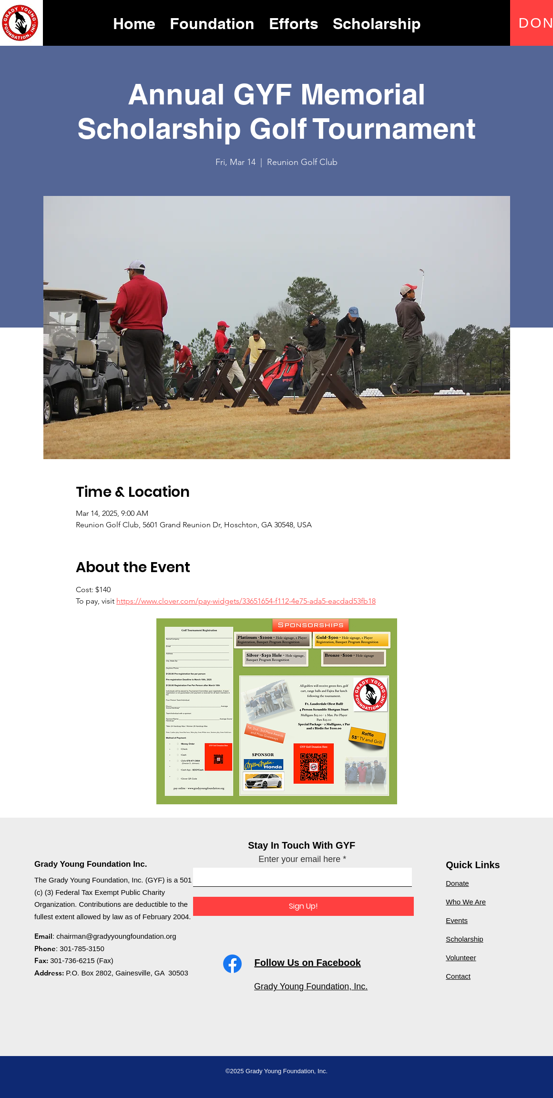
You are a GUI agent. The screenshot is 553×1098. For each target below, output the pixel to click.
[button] (212, 22)
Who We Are (466, 902)
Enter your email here (299, 859)
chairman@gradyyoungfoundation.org (116, 936)
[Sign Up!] (303, 906)
